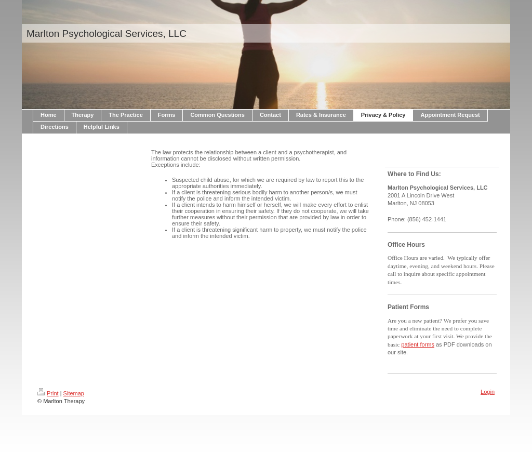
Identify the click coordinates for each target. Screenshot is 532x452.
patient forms (417, 344)
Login (488, 392)
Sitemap (73, 393)
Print (48, 393)
